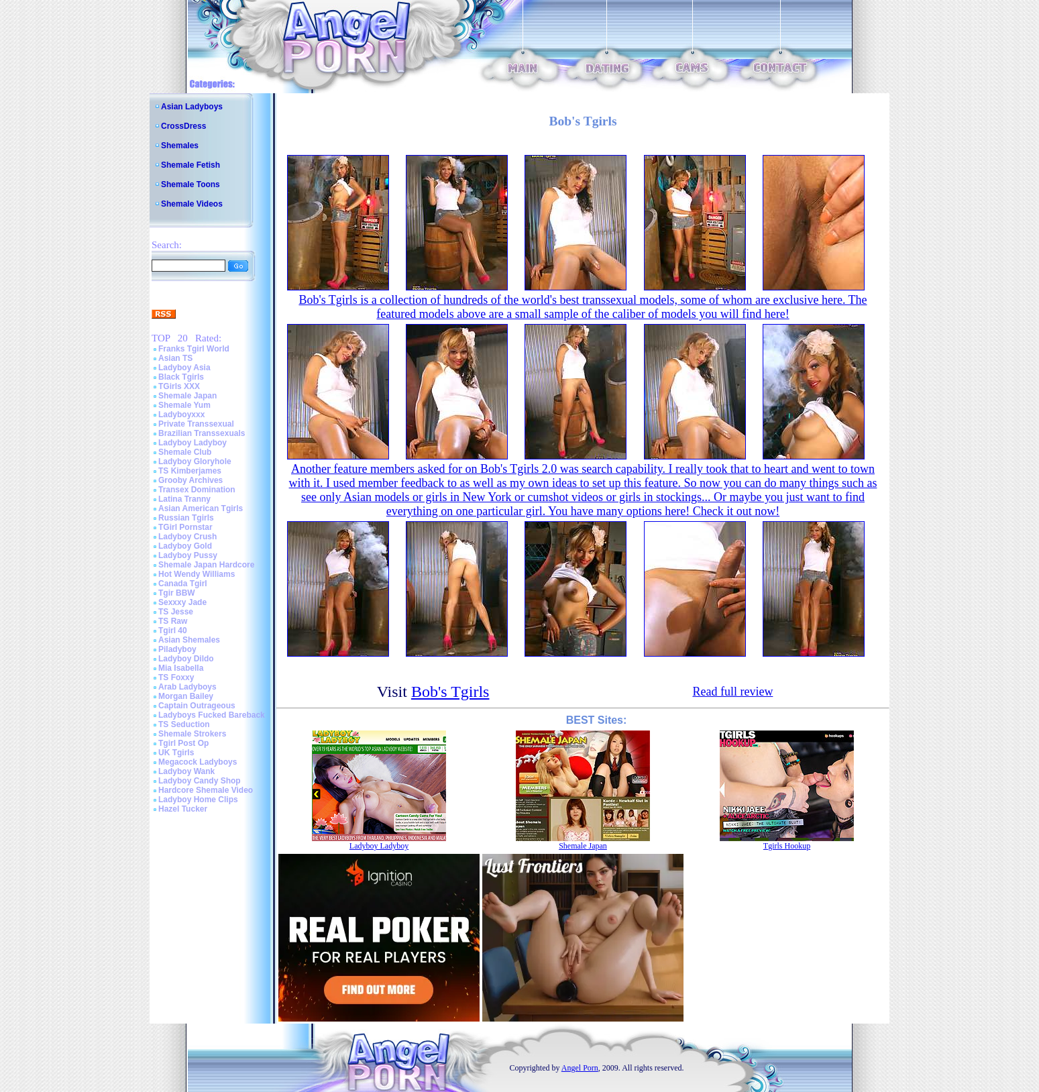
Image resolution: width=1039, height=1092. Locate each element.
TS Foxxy (176, 677)
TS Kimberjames (189, 471)
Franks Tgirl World (193, 348)
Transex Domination (196, 489)
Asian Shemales (189, 640)
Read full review (732, 691)
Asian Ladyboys (192, 106)
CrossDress (183, 126)
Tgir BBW (176, 593)
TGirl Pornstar (185, 527)
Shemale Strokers (192, 734)
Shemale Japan (187, 395)
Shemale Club (184, 452)
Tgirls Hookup (786, 846)
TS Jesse (175, 611)
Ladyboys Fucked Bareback (211, 715)
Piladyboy (177, 649)
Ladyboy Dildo (186, 658)
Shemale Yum (184, 405)
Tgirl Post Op (183, 743)
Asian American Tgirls (200, 508)
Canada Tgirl (182, 583)
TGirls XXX (179, 386)
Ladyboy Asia (184, 367)
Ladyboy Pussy (187, 555)
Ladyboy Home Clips (198, 799)
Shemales (180, 145)
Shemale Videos (192, 204)
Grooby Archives (190, 480)
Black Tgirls (181, 377)
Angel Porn (579, 1068)
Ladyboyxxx (181, 414)
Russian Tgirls (186, 518)
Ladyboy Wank (186, 771)
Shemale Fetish (190, 165)
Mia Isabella (180, 668)
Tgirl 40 (172, 630)
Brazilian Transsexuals (201, 433)
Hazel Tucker (182, 809)
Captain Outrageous (196, 705)
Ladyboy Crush (187, 536)
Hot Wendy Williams (196, 574)
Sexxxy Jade (182, 602)
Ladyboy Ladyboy (192, 442)
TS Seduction (184, 724)
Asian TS (175, 358)
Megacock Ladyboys (197, 762)
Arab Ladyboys (187, 687)
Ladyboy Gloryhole (194, 461)
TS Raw (172, 621)
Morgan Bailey (185, 696)
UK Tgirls (176, 752)
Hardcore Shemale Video (205, 790)
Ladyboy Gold (185, 546)
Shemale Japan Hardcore (206, 564)
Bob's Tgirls (450, 691)
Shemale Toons (190, 184)
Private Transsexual (196, 424)
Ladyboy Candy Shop (199, 780)
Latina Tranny (184, 499)
